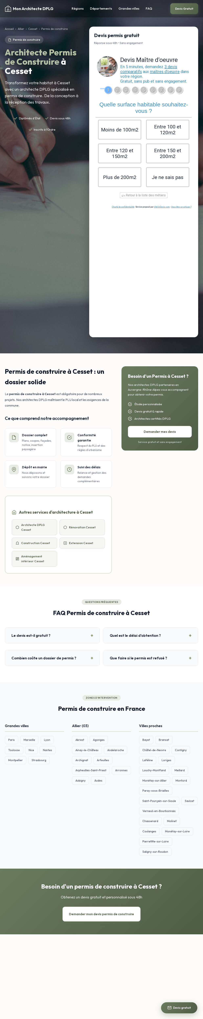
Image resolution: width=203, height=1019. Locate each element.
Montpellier (15, 761)
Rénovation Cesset (79, 528)
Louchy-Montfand (154, 771)
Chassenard (150, 822)
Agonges (99, 741)
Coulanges (149, 832)
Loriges (166, 761)
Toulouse (14, 751)
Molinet (172, 822)
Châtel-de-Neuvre (154, 751)
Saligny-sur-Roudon (155, 853)
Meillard (180, 771)
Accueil (9, 29)
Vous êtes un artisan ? (181, 208)
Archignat (81, 761)
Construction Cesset (33, 544)
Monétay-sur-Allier (154, 782)
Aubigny (80, 782)
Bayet (146, 741)
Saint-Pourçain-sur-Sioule (159, 802)
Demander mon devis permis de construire (101, 915)
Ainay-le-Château (86, 751)
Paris (11, 741)
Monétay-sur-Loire (177, 832)
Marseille (29, 741)
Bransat (164, 741)
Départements (101, 8)
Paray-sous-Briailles (155, 792)
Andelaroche (115, 751)
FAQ (149, 8)
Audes (98, 782)
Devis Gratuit (184, 8)
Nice (31, 751)
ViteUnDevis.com (162, 208)
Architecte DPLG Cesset (30, 528)
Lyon (47, 741)
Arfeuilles (103, 761)
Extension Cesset (78, 544)
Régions (78, 8)
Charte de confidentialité (123, 208)
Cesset (32, 29)
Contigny (181, 751)
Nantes (47, 751)
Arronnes (121, 771)
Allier (21, 29)
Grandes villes (128, 8)
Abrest (79, 741)
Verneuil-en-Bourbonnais (159, 812)
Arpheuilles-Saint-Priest (90, 771)
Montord (181, 782)
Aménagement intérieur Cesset (30, 560)
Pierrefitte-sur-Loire (155, 842)
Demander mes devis (160, 433)
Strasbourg (39, 761)
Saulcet (189, 802)
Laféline (147, 761)
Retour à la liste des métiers (144, 196)
